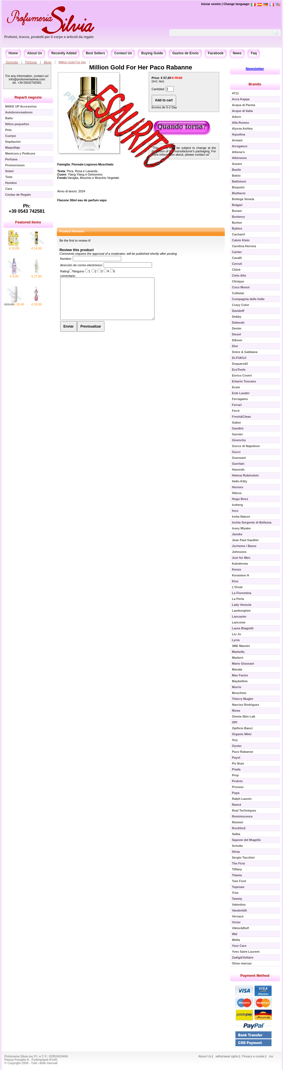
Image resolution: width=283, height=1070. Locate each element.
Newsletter (255, 69)
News (237, 53)
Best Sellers (95, 53)
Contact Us (123, 53)
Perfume (31, 62)
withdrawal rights (227, 1056)
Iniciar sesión (211, 4)
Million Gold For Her (72, 62)
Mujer (48, 62)
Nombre (65, 258)
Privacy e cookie (253, 1056)
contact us (202, 154)
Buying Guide (152, 53)
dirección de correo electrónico (81, 265)
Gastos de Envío (185, 53)
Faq (254, 53)
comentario (67, 275)
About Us (34, 53)
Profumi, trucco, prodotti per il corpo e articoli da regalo (49, 37)
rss (271, 1056)
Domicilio (12, 62)
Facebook (216, 53)
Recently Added (63, 53)
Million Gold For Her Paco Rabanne (140, 67)
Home (13, 53)
